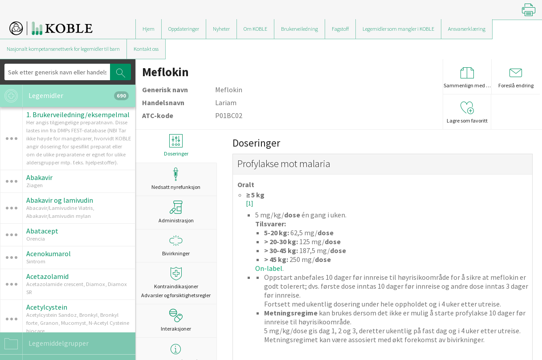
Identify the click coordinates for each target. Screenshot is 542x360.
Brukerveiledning (299, 28)
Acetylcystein (46, 307)
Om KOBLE (255, 28)
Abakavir (39, 177)
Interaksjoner (176, 320)
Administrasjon (176, 212)
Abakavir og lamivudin (59, 200)
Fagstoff (340, 28)
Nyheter (221, 28)
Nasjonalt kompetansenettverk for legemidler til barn (63, 48)
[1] (249, 203)
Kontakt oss (146, 48)
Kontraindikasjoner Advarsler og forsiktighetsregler (175, 282)
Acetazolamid (47, 276)
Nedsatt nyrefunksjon (175, 179)
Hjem (149, 28)
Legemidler (64, 96)
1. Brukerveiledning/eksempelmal (78, 114)
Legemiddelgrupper (44, 343)
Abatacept (42, 230)
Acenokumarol (48, 253)
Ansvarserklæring (466, 28)
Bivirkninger (175, 245)
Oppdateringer (183, 28)
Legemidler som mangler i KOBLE (398, 28)
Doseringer (175, 145)
